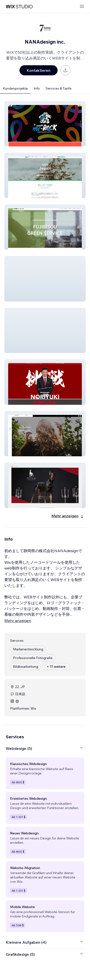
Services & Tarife (59, 88)
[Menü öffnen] (82, 6)
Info (37, 88)
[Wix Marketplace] (19, 6)
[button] (45, 123)
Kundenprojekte (15, 88)
